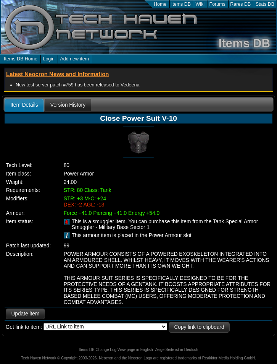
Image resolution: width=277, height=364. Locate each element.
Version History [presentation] (67, 105)
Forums (217, 4)
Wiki (200, 4)
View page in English (135, 350)
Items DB (181, 4)
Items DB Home (20, 59)
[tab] (24, 105)
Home (160, 4)
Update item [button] (25, 314)
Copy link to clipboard (199, 327)
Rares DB (240, 4)
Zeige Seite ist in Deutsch (176, 350)
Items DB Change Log (97, 350)
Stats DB (265, 4)
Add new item (74, 59)
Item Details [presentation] (24, 105)
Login (49, 59)
